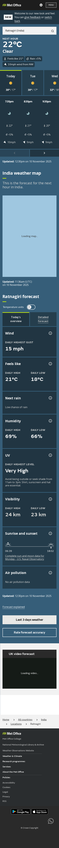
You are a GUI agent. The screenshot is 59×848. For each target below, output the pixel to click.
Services (7, 766)
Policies (6, 777)
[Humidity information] (50, 421)
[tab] (16, 319)
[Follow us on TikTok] (29, 820)
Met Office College (12, 738)
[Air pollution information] (50, 573)
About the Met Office (13, 772)
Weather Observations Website (18, 750)
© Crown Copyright (29, 828)
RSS (4, 801)
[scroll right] (44, 153)
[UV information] (50, 455)
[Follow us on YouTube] (15, 820)
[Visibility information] (50, 499)
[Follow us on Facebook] (22, 820)
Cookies (6, 787)
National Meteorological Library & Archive (23, 744)
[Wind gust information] (50, 333)
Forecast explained (14, 607)
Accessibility (9, 782)
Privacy (6, 796)
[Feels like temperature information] (50, 364)
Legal (5, 792)
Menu (51, 5)
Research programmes (14, 761)
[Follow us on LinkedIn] (43, 820)
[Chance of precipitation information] (50, 398)
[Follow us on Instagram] (36, 820)
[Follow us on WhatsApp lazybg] (50, 820)
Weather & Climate (12, 756)
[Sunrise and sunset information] (50, 533)
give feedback (32, 17)
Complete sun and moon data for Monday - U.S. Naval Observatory (24, 557)
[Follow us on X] (8, 820)
